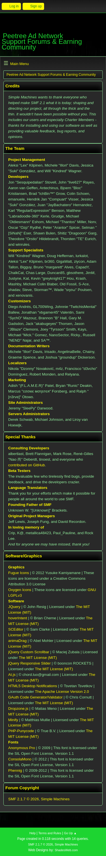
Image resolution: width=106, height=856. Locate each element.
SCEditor (15, 629)
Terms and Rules (49, 833)
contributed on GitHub (26, 465)
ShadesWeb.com (66, 850)
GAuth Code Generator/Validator (35, 697)
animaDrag (17, 641)
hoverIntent (17, 618)
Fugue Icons (18, 573)
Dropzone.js (18, 708)
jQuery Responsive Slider (29, 663)
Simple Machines (55, 799)
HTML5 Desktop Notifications (32, 686)
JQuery (14, 607)
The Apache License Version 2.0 (62, 691)
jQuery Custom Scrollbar (28, 652)
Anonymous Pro (21, 748)
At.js (12, 674)
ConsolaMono (19, 759)
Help (32, 833)
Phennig (15, 770)
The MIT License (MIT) (38, 658)
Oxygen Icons (19, 590)
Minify (13, 720)
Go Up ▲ (70, 833)
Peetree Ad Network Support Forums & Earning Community (42, 41)
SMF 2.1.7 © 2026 (23, 799)
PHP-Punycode (21, 731)
